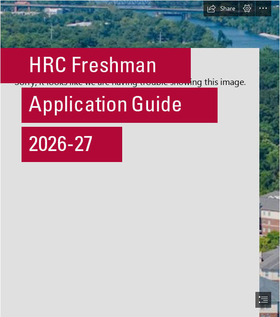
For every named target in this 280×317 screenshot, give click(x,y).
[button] (221, 8)
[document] (140, 158)
